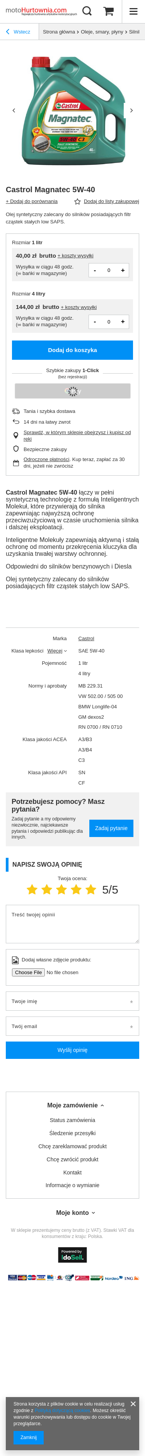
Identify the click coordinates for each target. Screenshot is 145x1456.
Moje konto (72, 1212)
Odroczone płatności (47, 459)
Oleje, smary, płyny (102, 32)
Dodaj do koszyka (72, 350)
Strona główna (59, 32)
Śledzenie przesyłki (72, 1133)
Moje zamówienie (72, 1105)
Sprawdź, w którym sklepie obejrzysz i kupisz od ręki (77, 435)
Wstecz (18, 33)
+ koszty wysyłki (76, 255)
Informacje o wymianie (72, 1185)
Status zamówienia (73, 1120)
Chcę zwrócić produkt (73, 1159)
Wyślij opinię (73, 1050)
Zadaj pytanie (111, 828)
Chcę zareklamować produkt (72, 1146)
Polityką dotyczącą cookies (62, 1410)
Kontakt (72, 1172)
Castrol (86, 638)
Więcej (54, 651)
